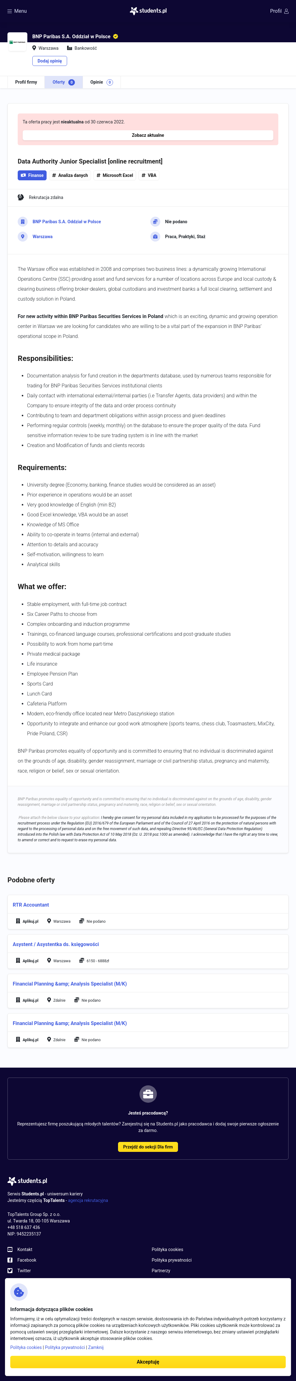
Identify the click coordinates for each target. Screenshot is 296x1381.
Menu (17, 11)
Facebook (26, 1260)
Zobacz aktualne (148, 135)
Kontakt (24, 1249)
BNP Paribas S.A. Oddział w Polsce (67, 221)
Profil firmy (26, 82)
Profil (279, 11)
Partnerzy (161, 1270)
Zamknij (96, 1347)
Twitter (24, 1270)
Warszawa (42, 236)
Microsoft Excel (118, 175)
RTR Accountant (31, 905)
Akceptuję (148, 1362)
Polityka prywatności (172, 1260)
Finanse (32, 175)
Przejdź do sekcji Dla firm (148, 1146)
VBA (152, 175)
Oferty (63, 82)
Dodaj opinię (50, 60)
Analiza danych (73, 175)
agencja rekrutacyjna (88, 1200)
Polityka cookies (167, 1249)
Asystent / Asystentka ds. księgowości (56, 944)
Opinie (101, 82)
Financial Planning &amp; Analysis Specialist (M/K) (70, 984)
